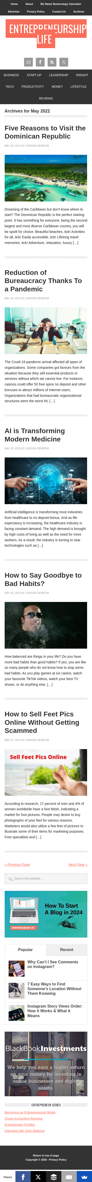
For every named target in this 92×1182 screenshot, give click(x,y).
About (29, 3)
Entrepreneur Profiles (20, 1124)
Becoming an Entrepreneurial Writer (30, 1112)
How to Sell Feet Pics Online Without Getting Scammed (42, 722)
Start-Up (34, 75)
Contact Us (59, 11)
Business (11, 75)
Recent (66, 950)
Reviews (46, 98)
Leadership (58, 75)
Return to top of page (46, 1155)
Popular (25, 950)
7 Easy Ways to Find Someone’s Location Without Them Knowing (54, 989)
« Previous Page (17, 865)
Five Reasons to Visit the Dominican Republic (45, 132)
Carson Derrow (37, 145)
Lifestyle (79, 86)
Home (14, 3)
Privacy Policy (35, 11)
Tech (10, 86)
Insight (82, 75)
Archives (78, 11)
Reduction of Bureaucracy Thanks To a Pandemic (43, 281)
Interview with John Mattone (25, 1131)
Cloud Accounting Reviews (24, 1118)
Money (57, 86)
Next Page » (77, 865)
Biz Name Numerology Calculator (60, 3)
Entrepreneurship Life (48, 33)
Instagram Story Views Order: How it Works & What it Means (55, 1011)
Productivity (33, 86)
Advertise (14, 11)
